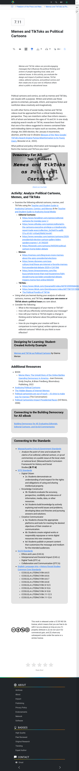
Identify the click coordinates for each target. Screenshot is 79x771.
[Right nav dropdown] (51, 2)
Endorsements (21, 712)
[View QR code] (26, 49)
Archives (19, 690)
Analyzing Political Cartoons (27, 387)
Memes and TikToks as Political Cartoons (57, 7)
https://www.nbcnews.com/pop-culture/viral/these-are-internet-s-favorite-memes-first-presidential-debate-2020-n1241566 (45, 264)
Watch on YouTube (39, 187)
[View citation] (20, 49)
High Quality (20, 733)
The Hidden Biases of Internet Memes (32, 390)
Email (21, 762)
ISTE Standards (25, 470)
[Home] (13, 2)
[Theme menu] (61, 2)
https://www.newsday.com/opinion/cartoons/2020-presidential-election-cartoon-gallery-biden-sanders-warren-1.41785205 (45, 239)
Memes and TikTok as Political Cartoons (32, 353)
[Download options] (39, 49)
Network (19, 716)
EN (58, 49)
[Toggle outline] (14, 49)
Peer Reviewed (21, 737)
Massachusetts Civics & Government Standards (39, 448)
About (18, 694)
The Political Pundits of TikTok (36, 292)
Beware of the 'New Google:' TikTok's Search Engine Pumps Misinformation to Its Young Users (39, 138)
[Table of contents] (12, 6)
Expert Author (21, 750)
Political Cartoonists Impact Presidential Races (36, 400)
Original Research (23, 741)
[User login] (66, 2)
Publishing (20, 703)
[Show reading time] (65, 49)
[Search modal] (56, 2)
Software (19, 721)
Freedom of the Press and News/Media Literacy (30, 7)
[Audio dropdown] (48, 49)
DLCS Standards (25, 551)
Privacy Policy (21, 708)
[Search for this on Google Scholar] (32, 49)
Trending (19, 746)
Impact (18, 699)
